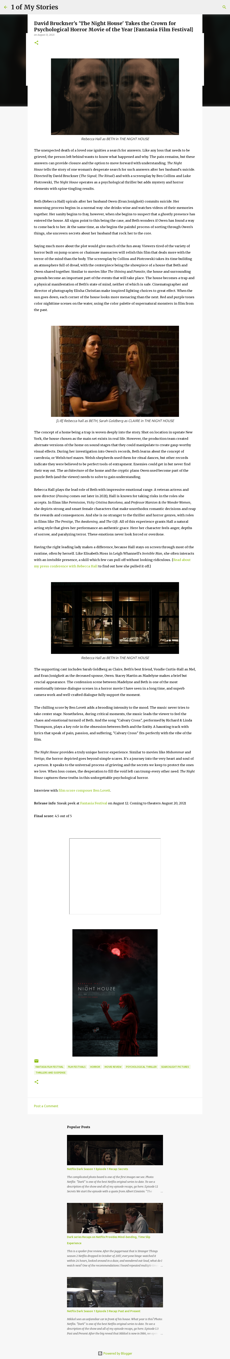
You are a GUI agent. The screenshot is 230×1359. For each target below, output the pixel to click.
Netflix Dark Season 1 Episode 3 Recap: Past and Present (103, 1311)
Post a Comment (46, 1106)
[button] (36, 43)
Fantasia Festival (93, 803)
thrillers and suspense (51, 1072)
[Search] (224, 7)
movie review (113, 1067)
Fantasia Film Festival (49, 1067)
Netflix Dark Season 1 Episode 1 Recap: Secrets (97, 1169)
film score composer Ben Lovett (84, 790)
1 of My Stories (34, 7)
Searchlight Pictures (175, 1067)
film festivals (77, 1067)
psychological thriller (141, 1067)
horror (95, 1067)
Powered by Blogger (115, 1353)
